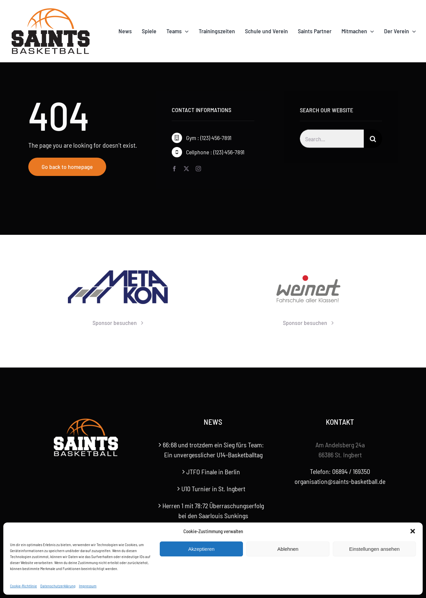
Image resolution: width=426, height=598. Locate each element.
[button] (412, 531)
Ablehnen (287, 549)
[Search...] (332, 140)
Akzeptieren (201, 549)
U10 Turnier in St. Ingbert (213, 489)
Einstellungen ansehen (374, 549)
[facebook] (174, 168)
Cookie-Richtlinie (23, 585)
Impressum (88, 585)
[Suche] (373, 140)
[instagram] (198, 168)
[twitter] (186, 168)
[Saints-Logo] (50, 10)
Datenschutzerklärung (58, 585)
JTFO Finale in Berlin (213, 472)
